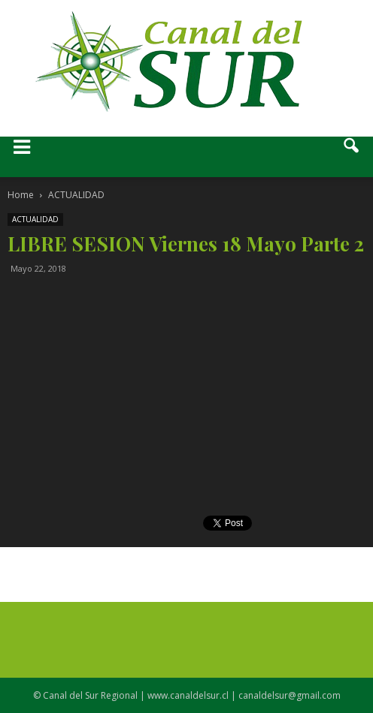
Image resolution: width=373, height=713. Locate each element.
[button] (352, 157)
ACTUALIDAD (35, 219)
